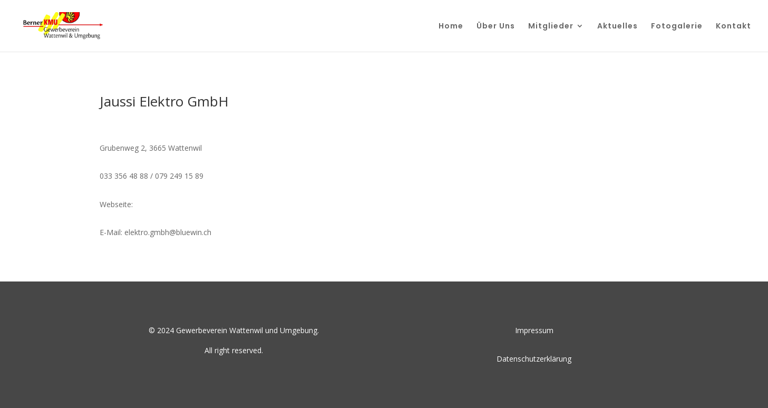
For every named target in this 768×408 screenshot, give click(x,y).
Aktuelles (617, 26)
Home (451, 26)
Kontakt (733, 26)
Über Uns (496, 26)
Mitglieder (550, 26)
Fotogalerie (677, 26)
